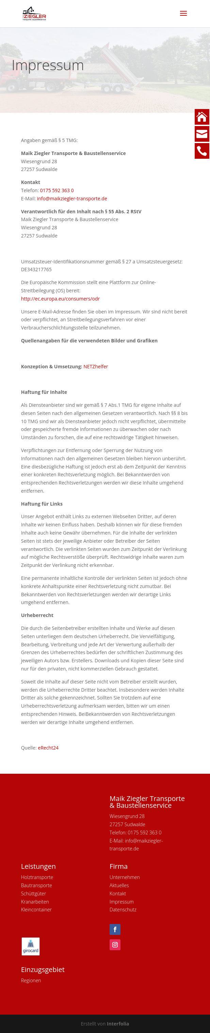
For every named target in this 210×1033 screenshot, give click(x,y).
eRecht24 (48, 747)
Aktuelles (119, 885)
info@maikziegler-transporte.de (72, 198)
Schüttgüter (33, 893)
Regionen (31, 980)
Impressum (122, 901)
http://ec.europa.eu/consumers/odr (60, 298)
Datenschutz (123, 909)
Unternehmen (125, 877)
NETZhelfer (95, 366)
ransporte (41, 885)
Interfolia (118, 1023)
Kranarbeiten (35, 901)
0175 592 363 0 (57, 190)
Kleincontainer (36, 909)
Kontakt (118, 893)
